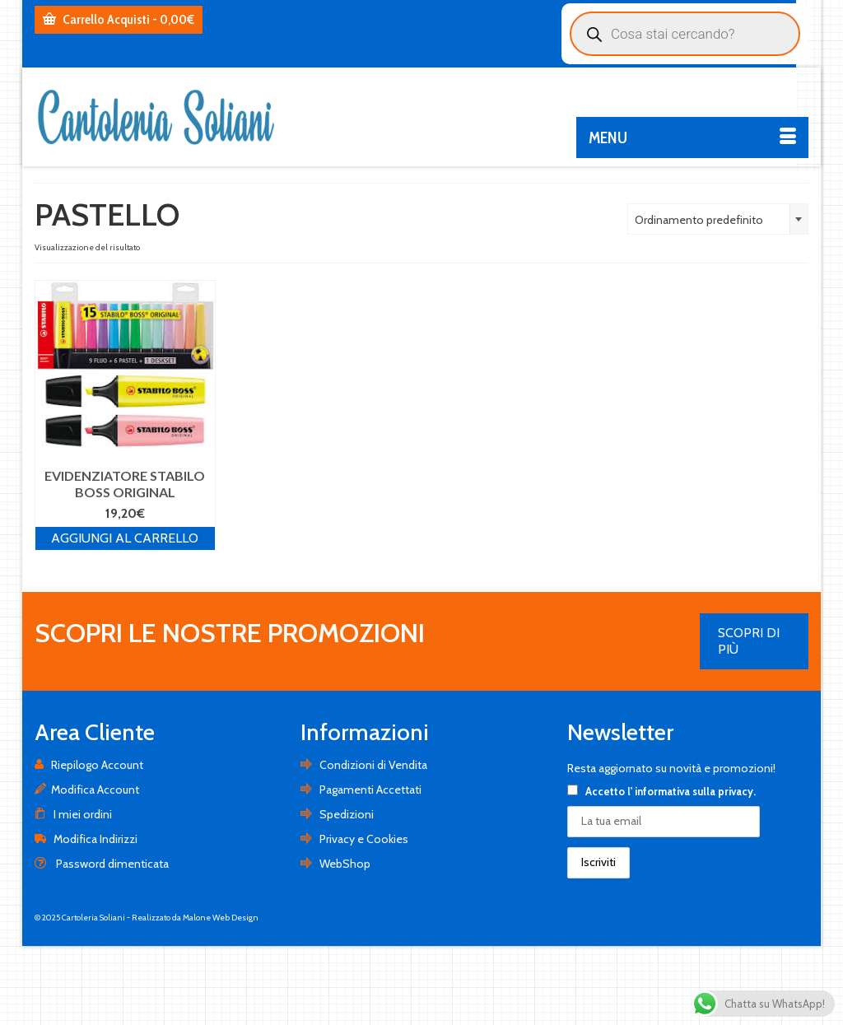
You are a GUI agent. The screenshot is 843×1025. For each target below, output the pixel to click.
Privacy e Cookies (354, 839)
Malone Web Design (220, 917)
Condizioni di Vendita (363, 764)
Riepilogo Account (89, 764)
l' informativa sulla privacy (690, 791)
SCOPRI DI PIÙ (749, 641)
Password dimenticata (102, 863)
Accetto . (661, 791)
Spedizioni (337, 814)
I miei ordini (73, 814)
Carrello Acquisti (118, 19)
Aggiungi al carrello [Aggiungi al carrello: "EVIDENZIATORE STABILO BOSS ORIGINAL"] (124, 538)
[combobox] (717, 219)
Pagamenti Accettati (361, 789)
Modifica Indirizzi (86, 839)
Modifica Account (87, 789)
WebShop (335, 863)
